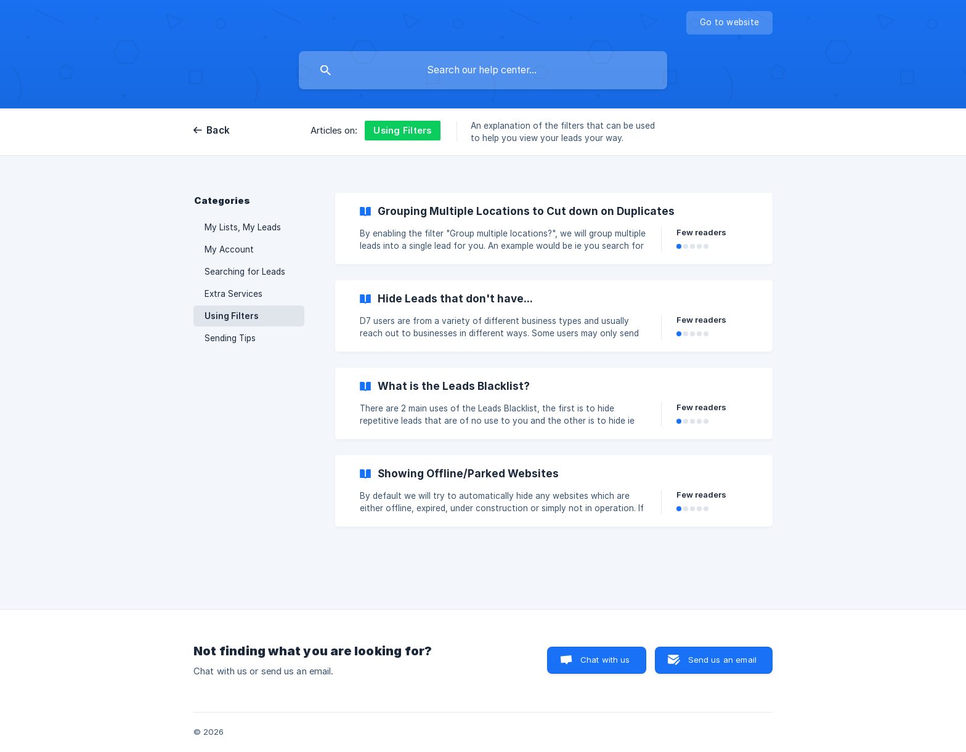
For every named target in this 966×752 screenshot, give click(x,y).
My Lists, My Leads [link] (243, 227)
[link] (554, 228)
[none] (729, 22)
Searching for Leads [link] (245, 272)
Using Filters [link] (232, 316)
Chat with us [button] (605, 660)
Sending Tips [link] (230, 338)
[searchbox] (483, 70)
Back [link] (218, 130)
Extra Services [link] (233, 294)
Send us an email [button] (722, 660)
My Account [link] (229, 249)
